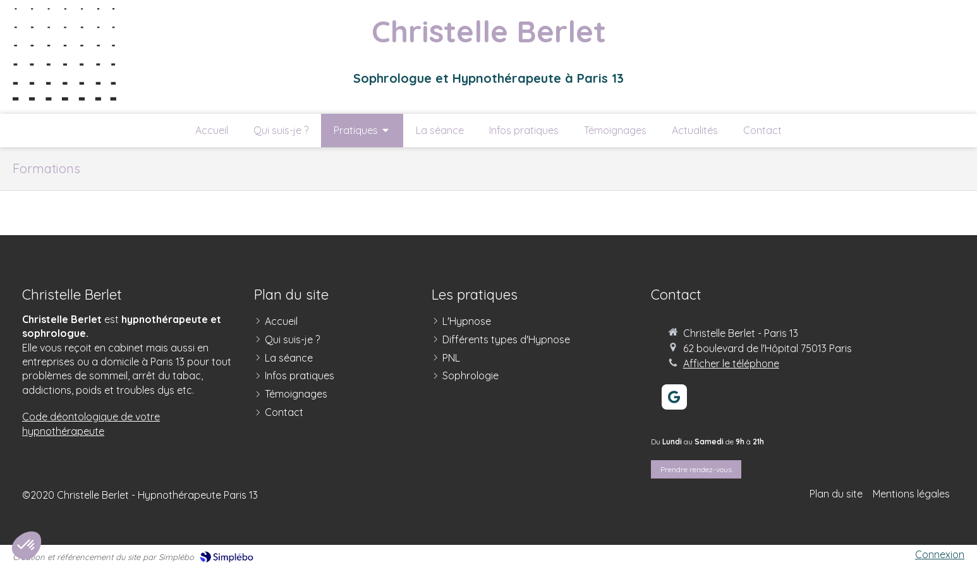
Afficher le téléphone (731, 363)
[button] (26, 545)
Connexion (939, 554)
